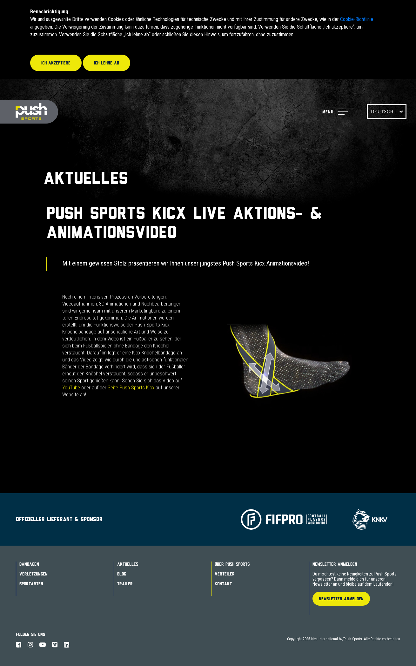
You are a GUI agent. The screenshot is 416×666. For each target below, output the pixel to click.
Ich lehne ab (106, 62)
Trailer (125, 583)
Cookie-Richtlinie (356, 19)
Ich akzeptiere (55, 62)
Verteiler (225, 573)
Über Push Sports (232, 564)
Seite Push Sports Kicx (131, 388)
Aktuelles (127, 564)
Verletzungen (33, 573)
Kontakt (223, 583)
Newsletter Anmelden (334, 564)
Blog (121, 573)
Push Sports (29, 112)
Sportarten (31, 583)
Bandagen (29, 564)
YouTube (71, 388)
